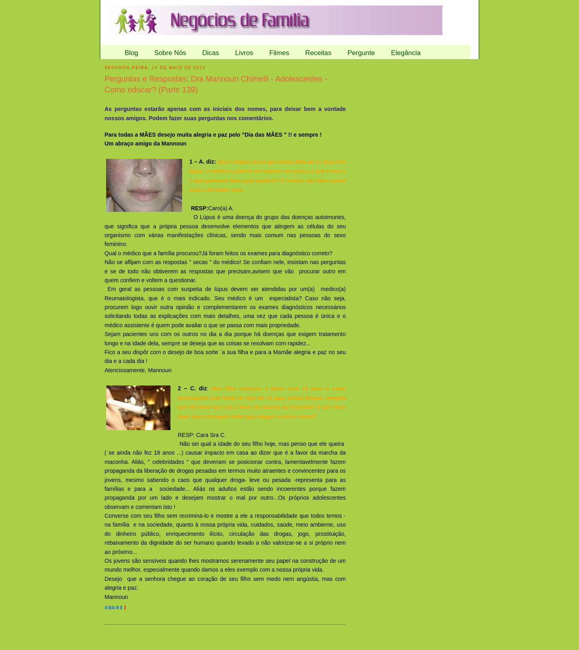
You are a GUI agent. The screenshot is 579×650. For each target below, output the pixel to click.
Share (114, 608)
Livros (244, 53)
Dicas (210, 53)
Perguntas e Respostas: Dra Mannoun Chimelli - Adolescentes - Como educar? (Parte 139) (216, 84)
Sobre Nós (170, 53)
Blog (131, 53)
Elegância (406, 53)
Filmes (279, 53)
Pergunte (361, 53)
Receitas (318, 53)
